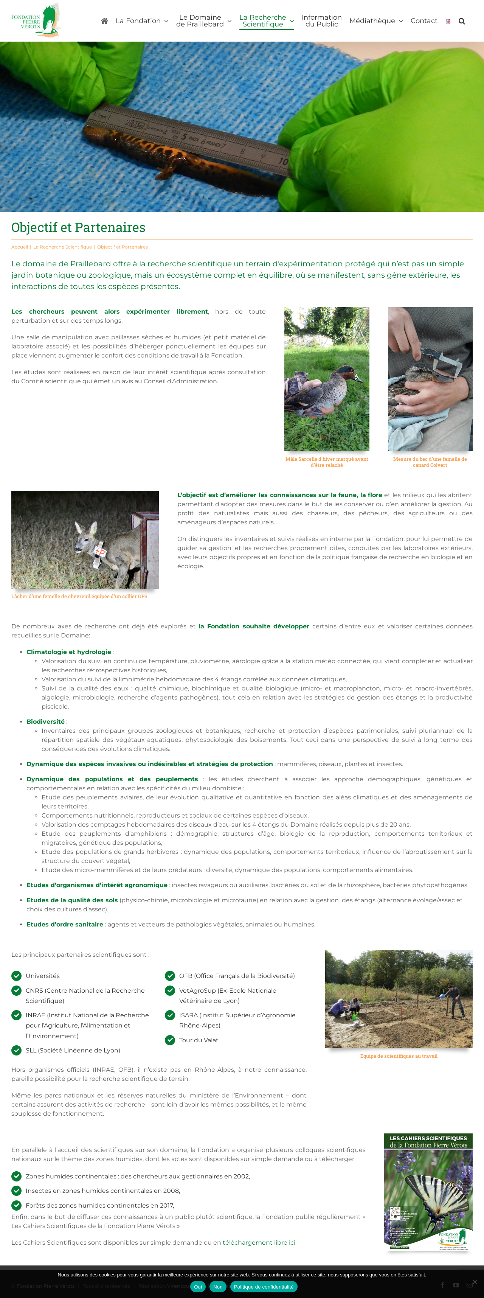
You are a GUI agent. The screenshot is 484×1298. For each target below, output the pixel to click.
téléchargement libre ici (259, 1242)
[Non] (474, 1282)
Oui (198, 1287)
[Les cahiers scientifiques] (428, 1136)
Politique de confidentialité (264, 1287)
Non (218, 1287)
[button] (462, 21)
